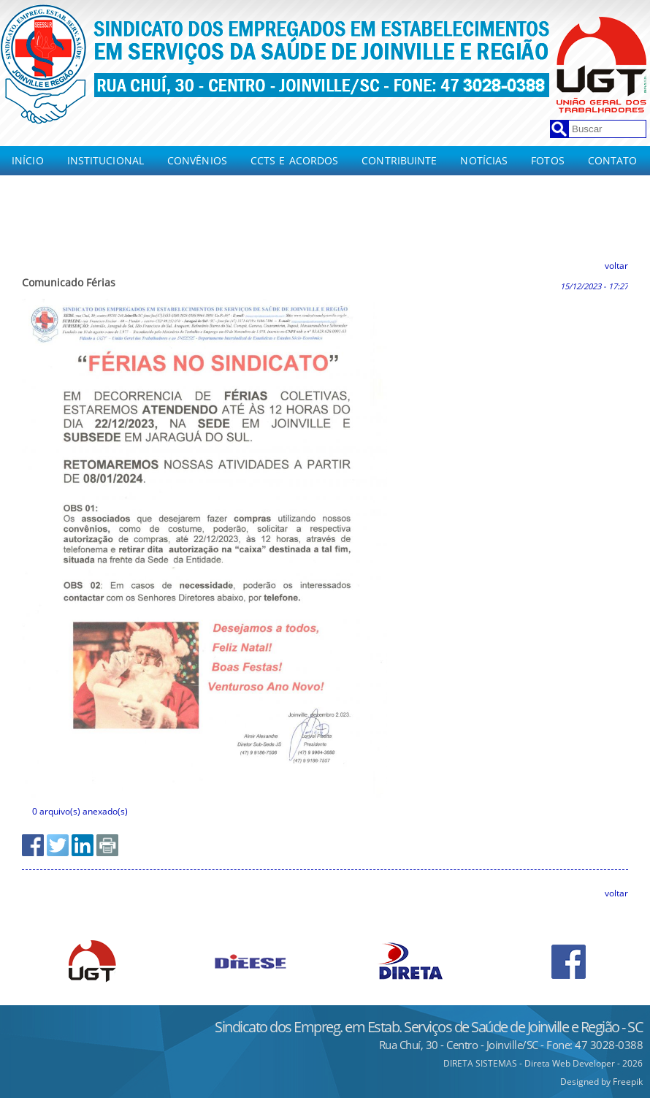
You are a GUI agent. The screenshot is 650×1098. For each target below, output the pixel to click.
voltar (616, 266)
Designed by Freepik (601, 1081)
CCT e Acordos (52, 211)
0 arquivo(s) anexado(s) (80, 811)
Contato (613, 160)
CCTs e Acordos (294, 160)
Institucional (105, 160)
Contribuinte (399, 160)
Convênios (197, 160)
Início (28, 160)
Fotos (548, 160)
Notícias (484, 160)
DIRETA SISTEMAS (480, 1063)
